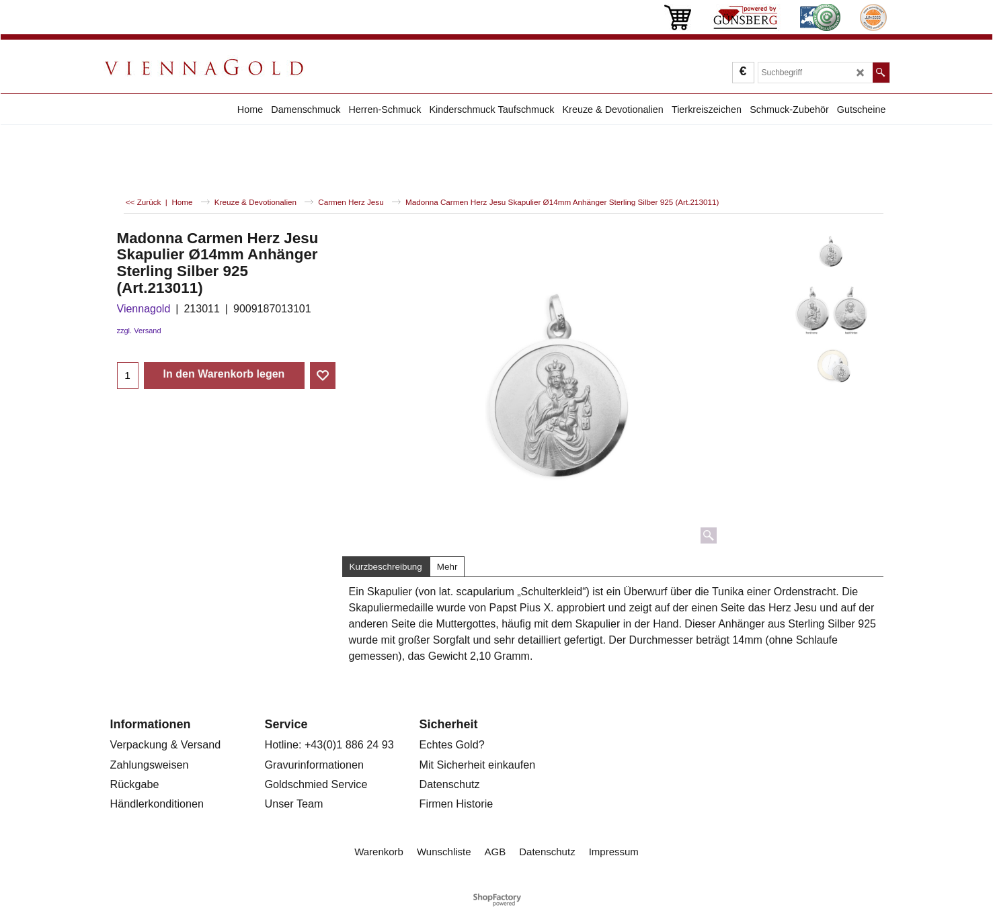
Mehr (447, 567)
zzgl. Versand (139, 331)
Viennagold (144, 308)
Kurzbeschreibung (386, 567)
